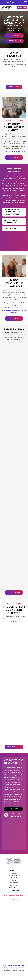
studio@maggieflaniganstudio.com (14, 895)
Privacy (14, 970)
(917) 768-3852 (14, 888)
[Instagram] (11, 866)
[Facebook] (7, 866)
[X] (14, 866)
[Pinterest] (21, 866)
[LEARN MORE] (14, 87)
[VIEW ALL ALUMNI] (14, 592)
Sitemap (21, 970)
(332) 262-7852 (14, 885)
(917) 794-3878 (10, 3)
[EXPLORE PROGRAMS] (14, 41)
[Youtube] (17, 866)
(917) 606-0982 (14, 890)
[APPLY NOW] (22, 7)
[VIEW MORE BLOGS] (14, 747)
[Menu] (25, 2)
